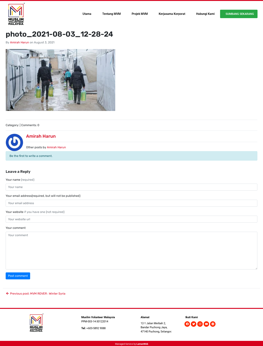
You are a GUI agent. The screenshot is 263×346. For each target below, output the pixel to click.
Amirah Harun (19, 42)
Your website (35, 212)
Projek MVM (140, 14)
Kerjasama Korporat (172, 14)
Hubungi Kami (205, 14)
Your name (20, 179)
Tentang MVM (111, 14)
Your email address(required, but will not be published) (43, 196)
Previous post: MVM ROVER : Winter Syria (35, 293)
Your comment (16, 228)
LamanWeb (142, 344)
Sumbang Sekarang (240, 14)
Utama (87, 14)
